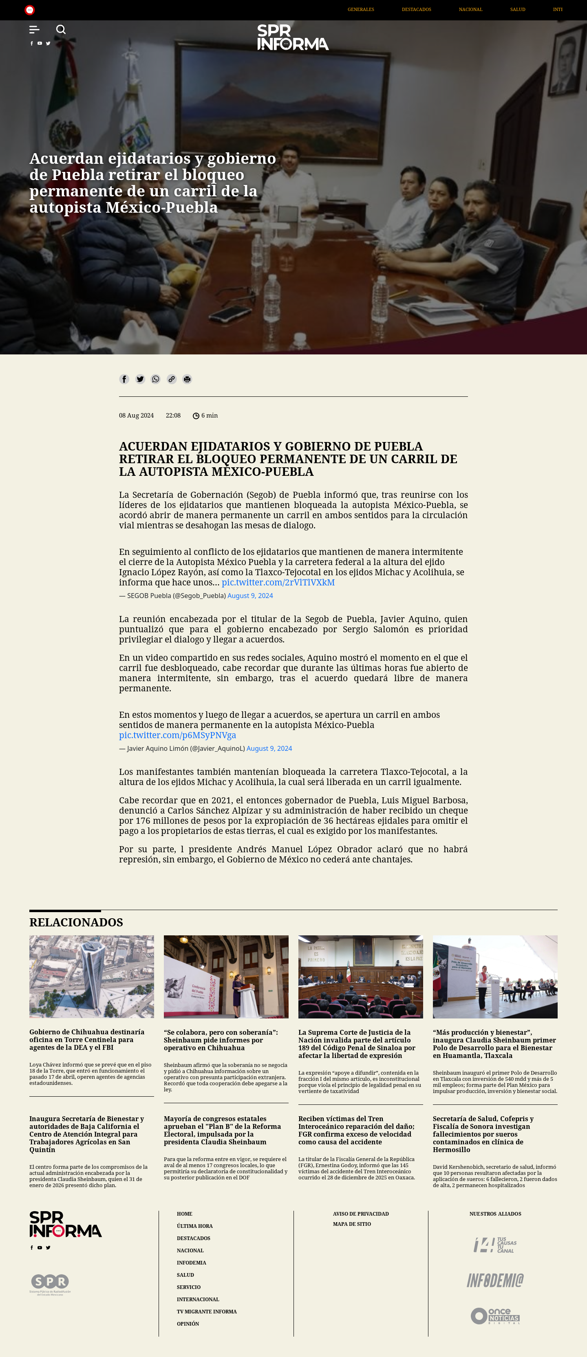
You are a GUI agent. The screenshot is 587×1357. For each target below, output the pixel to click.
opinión (188, 1323)
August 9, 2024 (250, 595)
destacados (193, 1238)
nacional (190, 1250)
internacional (198, 1299)
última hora (195, 1226)
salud (185, 1274)
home (184, 1213)
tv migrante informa (207, 1311)
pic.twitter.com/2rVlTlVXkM (278, 582)
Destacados (467, 9)
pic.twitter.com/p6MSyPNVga (177, 735)
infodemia (191, 1262)
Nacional (522, 9)
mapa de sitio (352, 1224)
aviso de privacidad (361, 1214)
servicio (189, 1287)
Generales (412, 9)
